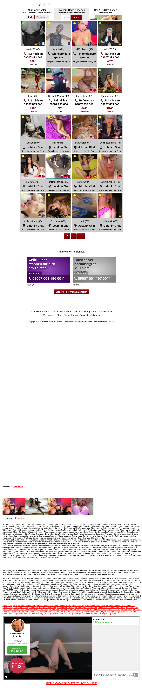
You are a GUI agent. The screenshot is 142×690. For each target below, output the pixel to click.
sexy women (95, 614)
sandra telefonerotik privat (46, 606)
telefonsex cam (119, 608)
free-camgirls (14, 614)
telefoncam (18, 487)
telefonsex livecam (74, 610)
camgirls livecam (35, 614)
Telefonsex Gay (126, 610)
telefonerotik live (77, 606)
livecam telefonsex (22, 610)
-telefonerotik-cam (35, 608)
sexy (66, 614)
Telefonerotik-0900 (49, 608)
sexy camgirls (58, 614)
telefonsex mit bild (113, 610)
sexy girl (78, 614)
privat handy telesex (81, 612)
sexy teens (86, 614)
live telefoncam (24, 612)
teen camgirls (101, 612)
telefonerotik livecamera (65, 608)
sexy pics (103, 614)
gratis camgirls (47, 614)
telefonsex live (86, 610)
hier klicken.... (21, 518)
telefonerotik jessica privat (12, 606)
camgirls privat (126, 612)
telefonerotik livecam (104, 606)
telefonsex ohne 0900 (106, 608)
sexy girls (71, 614)
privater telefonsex (90, 608)
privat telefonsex (9, 610)
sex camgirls (24, 614)
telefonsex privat (132, 608)
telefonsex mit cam (100, 610)
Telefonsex (79, 608)
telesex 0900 (58, 612)
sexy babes (112, 614)
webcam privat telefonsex (39, 610)
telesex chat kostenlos (39, 612)
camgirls (93, 612)
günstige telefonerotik (20, 608)
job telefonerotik (90, 606)
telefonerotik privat (29, 606)
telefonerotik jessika (119, 606)
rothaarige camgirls (114, 612)
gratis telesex (69, 612)
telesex (50, 612)
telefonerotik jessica (63, 606)
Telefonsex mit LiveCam (58, 610)
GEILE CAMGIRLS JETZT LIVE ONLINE (71, 683)
